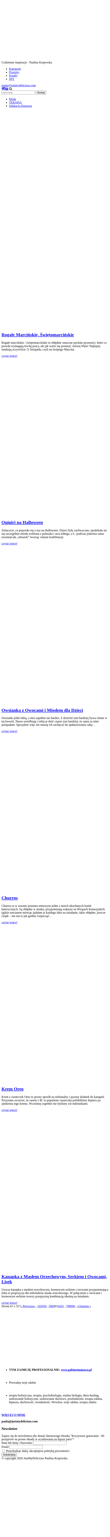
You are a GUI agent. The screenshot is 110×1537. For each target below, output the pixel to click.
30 (44, 1306)
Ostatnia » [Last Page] (85, 1306)
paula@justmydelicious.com (19, 85)
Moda (12, 99)
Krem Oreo (13, 1088)
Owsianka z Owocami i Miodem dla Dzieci (42, 710)
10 (38, 1306)
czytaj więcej (9, 355)
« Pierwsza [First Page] (27, 1306)
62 (59, 1306)
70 (67, 1306)
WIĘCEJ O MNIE (13, 1415)
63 (62, 1306)
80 (70, 1306)
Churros (10, 897)
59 (50, 1306)
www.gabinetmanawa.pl (76, 1369)
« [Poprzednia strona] (34, 1306)
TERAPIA (15, 102)
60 (53, 1306)
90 (73, 1306)
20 (41, 1306)
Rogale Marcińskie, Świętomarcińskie (38, 334)
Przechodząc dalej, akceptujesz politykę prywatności (35, 1450)
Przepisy (14, 72)
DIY (11, 79)
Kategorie (15, 68)
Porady (13, 75)
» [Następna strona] (78, 1306)
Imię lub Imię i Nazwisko (17, 1442)
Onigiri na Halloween (22, 522)
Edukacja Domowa (20, 105)
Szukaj (41, 92)
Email (5, 1446)
